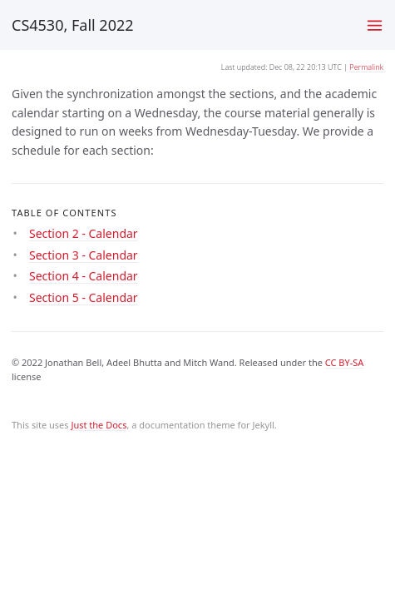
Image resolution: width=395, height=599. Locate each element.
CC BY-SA (344, 362)
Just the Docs (98, 424)
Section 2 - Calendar (83, 233)
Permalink (366, 67)
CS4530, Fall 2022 (73, 25)
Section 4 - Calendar (83, 276)
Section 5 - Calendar (83, 297)
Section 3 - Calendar (83, 255)
